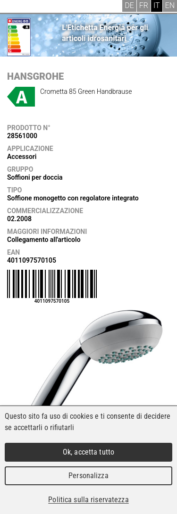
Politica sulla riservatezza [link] (88, 499)
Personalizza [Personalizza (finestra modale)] (88, 475)
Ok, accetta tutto (88, 452)
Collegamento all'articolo (44, 239)
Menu (14, 7)
